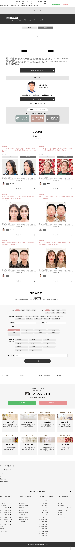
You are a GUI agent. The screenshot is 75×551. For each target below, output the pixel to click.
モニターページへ (43, 99)
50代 (53, 312)
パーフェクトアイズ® (51, 316)
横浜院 (14, 332)
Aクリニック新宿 (3, 526)
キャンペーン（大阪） (43, 531)
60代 (58, 312)
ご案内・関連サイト (63, 512)
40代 (47, 312)
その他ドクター (50, 229)
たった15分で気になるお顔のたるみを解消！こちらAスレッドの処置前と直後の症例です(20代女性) (55, 243)
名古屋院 (40, 332)
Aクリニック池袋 (3, 528)
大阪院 (53, 332)
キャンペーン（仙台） (43, 526)
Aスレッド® (27, 316)
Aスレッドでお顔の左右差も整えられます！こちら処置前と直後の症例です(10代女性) (18, 243)
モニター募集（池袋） (43, 540)
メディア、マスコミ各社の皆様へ (65, 524)
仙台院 (27, 332)
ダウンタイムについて (4, 547)
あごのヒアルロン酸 (56, 318)
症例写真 (23, 2)
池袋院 (53, 330)
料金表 (27, 2)
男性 (28, 310)
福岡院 (14, 334)
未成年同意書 (22, 537)
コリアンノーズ (29, 318)
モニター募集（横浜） (43, 542)
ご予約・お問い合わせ (25, 512)
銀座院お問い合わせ (23, 519)
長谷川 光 (12, 229)
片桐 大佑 (49, 276)
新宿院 (40, 330)
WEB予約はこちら (53, 415)
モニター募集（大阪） (43, 549)
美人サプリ (60, 531)
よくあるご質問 (61, 519)
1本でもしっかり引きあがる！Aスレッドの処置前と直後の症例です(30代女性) (56, 197)
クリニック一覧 (3, 521)
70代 (64, 312)
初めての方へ (61, 517)
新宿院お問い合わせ (23, 521)
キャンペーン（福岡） (43, 533)
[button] (4, 212)
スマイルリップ (47, 318)
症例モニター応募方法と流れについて (37, 103)
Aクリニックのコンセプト (5, 517)
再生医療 (45, 2)
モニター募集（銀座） (43, 535)
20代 (58, 310)
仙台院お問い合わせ (23, 528)
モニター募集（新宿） (43, 537)
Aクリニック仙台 (3, 533)
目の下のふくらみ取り (20, 318)
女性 (23, 310)
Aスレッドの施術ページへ (42, 70)
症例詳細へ (25, 188)
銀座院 (27, 330)
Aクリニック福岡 (3, 540)
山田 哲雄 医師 (14, 17)
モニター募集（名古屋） (44, 547)
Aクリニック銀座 (3, 524)
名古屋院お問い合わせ (24, 531)
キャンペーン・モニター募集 (46, 512)
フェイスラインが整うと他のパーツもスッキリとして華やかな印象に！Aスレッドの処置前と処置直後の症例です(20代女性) (19, 150)
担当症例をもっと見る (43, 87)
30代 (64, 310)
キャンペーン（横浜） (43, 524)
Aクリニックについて (5, 512)
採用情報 (60, 528)
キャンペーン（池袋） (43, 521)
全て (17, 310)
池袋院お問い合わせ (23, 524)
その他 (33, 310)
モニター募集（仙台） (43, 544)
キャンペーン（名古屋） (44, 528)
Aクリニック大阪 (3, 537)
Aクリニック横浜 (3, 531)
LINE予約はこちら (21, 415)
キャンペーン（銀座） (43, 517)
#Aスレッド (4, 154)
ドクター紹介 (32, 2)
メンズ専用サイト (61, 521)
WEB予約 (21, 517)
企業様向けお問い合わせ (63, 526)
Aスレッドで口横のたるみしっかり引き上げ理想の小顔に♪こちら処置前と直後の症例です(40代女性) (19, 197)
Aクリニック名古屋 (4, 535)
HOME (1, 5)
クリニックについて (39, 2)
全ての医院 (14, 330)
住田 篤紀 (12, 276)
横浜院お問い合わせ (23, 526)
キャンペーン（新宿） (43, 519)
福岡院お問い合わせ (23, 535)
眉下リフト (60, 316)
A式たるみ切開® (35, 316)
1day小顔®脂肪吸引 (19, 316)
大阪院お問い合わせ (23, 533)
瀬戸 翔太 (49, 183)
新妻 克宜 (12, 183)
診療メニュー (18, 2)
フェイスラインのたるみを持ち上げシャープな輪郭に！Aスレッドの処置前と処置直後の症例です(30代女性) (55, 149)
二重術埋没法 (42, 316)
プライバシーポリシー (62, 533)
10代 (53, 310)
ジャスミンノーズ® (38, 318)
